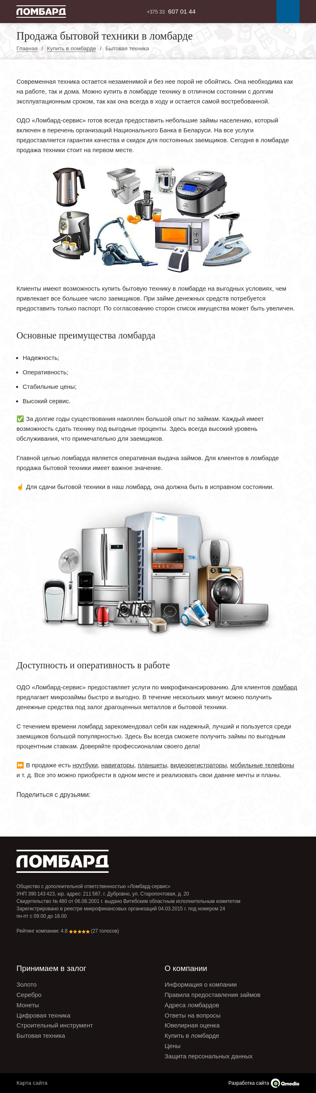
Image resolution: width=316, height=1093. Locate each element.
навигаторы (117, 765)
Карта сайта (31, 1083)
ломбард (284, 687)
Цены (173, 1045)
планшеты (152, 765)
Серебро (29, 994)
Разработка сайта (248, 1083)
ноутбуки (85, 765)
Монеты (27, 1004)
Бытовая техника (40, 1035)
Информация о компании (201, 984)
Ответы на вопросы (193, 1015)
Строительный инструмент (54, 1025)
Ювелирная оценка (192, 1025)
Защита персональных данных (209, 1056)
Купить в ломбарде (192, 1035)
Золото (26, 984)
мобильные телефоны (262, 765)
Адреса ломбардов (192, 1004)
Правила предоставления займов (212, 994)
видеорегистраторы (198, 765)
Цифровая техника (43, 1015)
